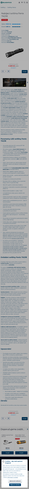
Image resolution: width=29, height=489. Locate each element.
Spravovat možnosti (15, 481)
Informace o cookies (12, 477)
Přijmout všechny (15, 484)
